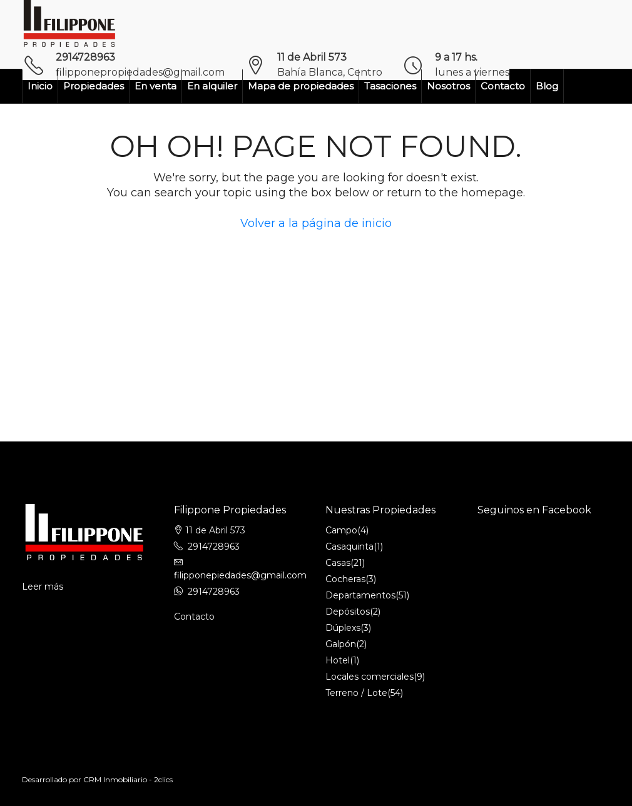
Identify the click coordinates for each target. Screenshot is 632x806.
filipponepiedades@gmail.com (240, 575)
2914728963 (85, 57)
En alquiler (212, 86)
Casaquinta (349, 546)
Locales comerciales (369, 676)
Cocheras (345, 579)
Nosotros (448, 86)
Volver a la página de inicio (316, 223)
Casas (337, 562)
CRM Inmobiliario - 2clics (128, 779)
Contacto (503, 86)
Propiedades (93, 86)
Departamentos (360, 595)
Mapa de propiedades (301, 86)
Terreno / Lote (356, 692)
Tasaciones (390, 86)
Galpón (340, 644)
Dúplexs (342, 627)
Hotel (337, 660)
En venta (155, 86)
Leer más (42, 586)
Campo (341, 530)
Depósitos (347, 611)
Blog (547, 86)
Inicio (40, 86)
